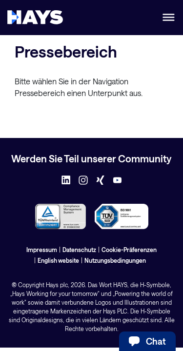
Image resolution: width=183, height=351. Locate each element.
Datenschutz (79, 249)
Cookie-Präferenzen (129, 249)
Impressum (41, 249)
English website (58, 260)
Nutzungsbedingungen (115, 260)
